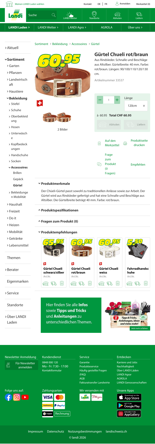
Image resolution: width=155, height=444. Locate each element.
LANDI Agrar (124, 374)
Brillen (17, 173)
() (143, 4)
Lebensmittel (18, 245)
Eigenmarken (17, 281)
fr (106, 4)
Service (13, 292)
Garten (14, 65)
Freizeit (14, 211)
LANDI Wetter (47, 27)
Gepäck (18, 179)
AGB (82, 378)
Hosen (15, 127)
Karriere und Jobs (127, 362)
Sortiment (15, 59)
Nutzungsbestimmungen (85, 431)
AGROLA (106, 27)
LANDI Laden (17, 27)
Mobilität (15, 231)
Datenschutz (55, 431)
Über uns (134, 27)
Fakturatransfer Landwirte (95, 382)
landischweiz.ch (116, 431)
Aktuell (12, 47)
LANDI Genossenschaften (132, 382)
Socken (16, 161)
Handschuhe (19, 155)
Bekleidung (18, 98)
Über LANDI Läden (128, 370)
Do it (12, 218)
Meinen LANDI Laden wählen (29, 4)
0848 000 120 (50, 362)
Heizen (14, 225)
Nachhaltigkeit (125, 366)
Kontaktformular (52, 370)
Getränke (16, 238)
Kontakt (88, 4)
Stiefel (15, 104)
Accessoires (19, 167)
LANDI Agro (76, 27)
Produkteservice (89, 366)
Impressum (35, 431)
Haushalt (15, 204)
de (99, 4)
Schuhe (16, 110)
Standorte (15, 304)
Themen (13, 257)
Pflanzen (15, 72)
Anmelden (125, 3)
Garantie (85, 362)
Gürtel (17, 185)
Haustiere (16, 91)
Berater (13, 269)
